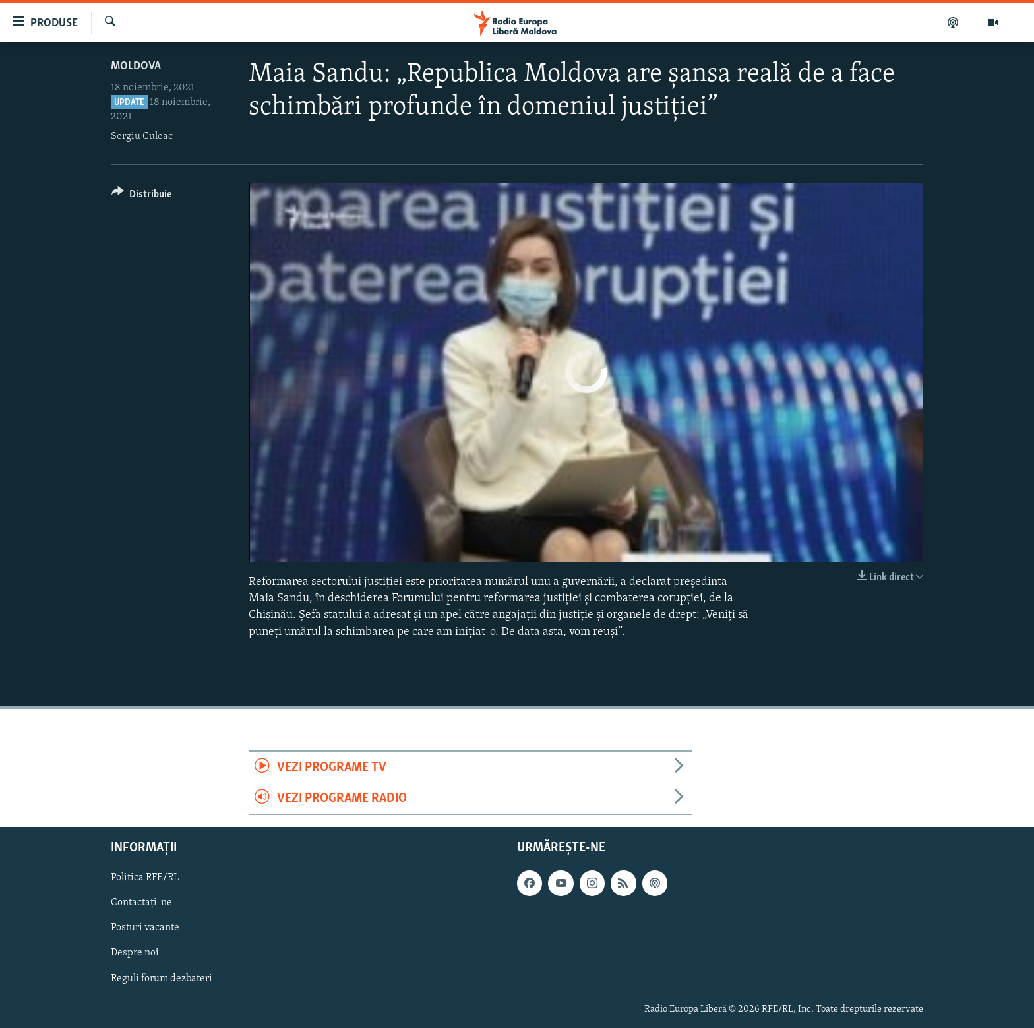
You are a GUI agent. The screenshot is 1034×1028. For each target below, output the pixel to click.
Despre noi (135, 953)
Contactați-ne (141, 902)
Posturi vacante (145, 927)
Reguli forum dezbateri (161, 978)
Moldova (136, 66)
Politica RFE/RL (145, 877)
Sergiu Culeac (142, 136)
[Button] (141, 196)
